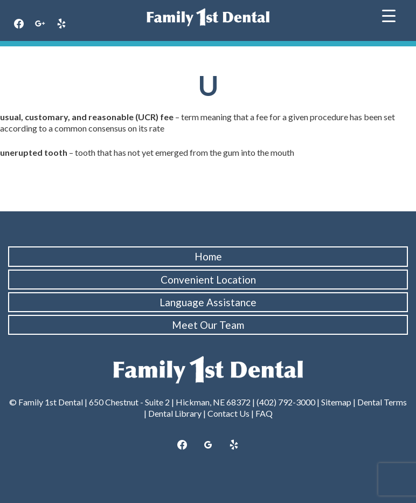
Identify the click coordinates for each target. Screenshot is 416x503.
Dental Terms (382, 402)
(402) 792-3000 (285, 402)
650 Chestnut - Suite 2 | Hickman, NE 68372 (170, 402)
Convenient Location (208, 279)
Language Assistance (208, 302)
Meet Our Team (208, 325)
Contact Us (228, 413)
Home (208, 256)
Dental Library (175, 413)
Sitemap (336, 402)
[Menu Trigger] (389, 15)
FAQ (264, 413)
